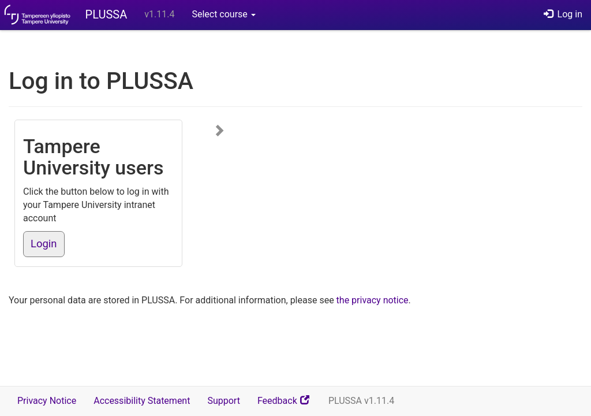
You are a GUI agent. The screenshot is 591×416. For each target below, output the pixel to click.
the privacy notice (372, 300)
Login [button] (44, 243)
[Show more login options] (219, 131)
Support (223, 400)
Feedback (288, 404)
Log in (563, 14)
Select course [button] (223, 14)
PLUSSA (106, 14)
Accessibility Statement (141, 400)
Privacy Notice (46, 400)
